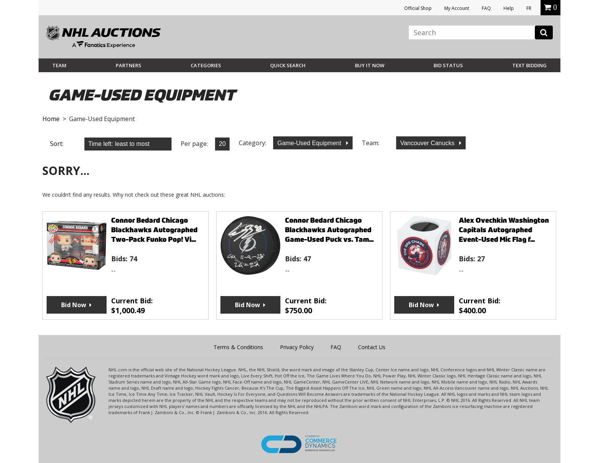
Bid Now (73, 305)
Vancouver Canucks (428, 143)
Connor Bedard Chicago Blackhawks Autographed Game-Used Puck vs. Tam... (329, 229)
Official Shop (418, 8)
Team (59, 65)
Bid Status (448, 65)
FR (528, 8)
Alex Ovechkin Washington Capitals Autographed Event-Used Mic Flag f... (504, 229)
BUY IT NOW (369, 65)
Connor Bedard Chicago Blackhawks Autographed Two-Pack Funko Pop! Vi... (154, 229)
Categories (206, 65)
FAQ (486, 8)
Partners (128, 65)
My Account (456, 8)
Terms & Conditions (238, 347)
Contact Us (371, 347)
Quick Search (288, 65)
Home (51, 119)
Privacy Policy (297, 347)
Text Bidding (529, 65)
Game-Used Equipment (310, 143)
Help (508, 8)
